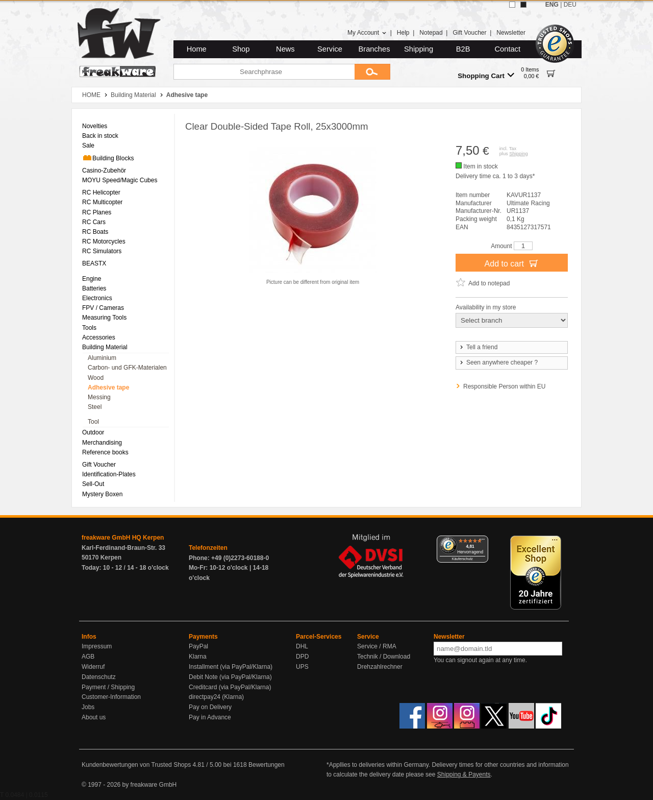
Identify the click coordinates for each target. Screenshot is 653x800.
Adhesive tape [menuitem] (108, 387)
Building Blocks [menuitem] (108, 158)
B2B (463, 49)
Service (329, 49)
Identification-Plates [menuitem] (109, 474)
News (285, 49)
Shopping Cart (486, 75)
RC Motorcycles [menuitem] (103, 241)
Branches (374, 49)
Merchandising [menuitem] (102, 442)
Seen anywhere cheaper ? (498, 362)
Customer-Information (111, 696)
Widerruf (93, 666)
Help (403, 32)
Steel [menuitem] (95, 406)
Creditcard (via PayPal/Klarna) (230, 687)
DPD (302, 656)
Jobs (88, 707)
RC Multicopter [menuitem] (102, 202)
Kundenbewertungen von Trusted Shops (136, 764)
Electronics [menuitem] (97, 298)
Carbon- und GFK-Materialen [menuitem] (127, 367)
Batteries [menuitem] (94, 288)
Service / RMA (376, 646)
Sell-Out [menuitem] (93, 484)
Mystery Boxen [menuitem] (102, 494)
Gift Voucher (469, 32)
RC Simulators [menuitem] (101, 251)
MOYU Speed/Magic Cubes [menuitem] (119, 180)
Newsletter (510, 32)
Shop (240, 49)
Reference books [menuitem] (105, 452)
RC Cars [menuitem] (94, 222)
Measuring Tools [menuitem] (104, 317)
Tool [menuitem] (93, 421)
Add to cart (512, 263)
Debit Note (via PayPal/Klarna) (230, 677)
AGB (88, 656)
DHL (302, 646)
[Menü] (482, 542)
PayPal (198, 646)
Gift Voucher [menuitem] (99, 464)
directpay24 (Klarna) (216, 696)
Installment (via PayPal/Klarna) (230, 666)
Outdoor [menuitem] (93, 432)
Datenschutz (99, 677)
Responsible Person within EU (504, 386)
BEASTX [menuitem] (94, 263)
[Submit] (372, 72)
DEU (570, 4)
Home (197, 49)
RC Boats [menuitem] (95, 231)
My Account (367, 32)
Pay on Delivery (210, 707)
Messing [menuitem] (99, 397)
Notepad (430, 32)
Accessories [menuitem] (98, 337)
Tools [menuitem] (89, 327)
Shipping (418, 49)
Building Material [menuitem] (105, 347)
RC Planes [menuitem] (96, 212)
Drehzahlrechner (380, 666)
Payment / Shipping (108, 687)
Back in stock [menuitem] (100, 135)
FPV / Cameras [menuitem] (103, 307)
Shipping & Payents (464, 774)
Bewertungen (266, 764)
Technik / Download (383, 656)
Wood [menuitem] (96, 377)
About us (94, 717)
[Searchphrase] (264, 72)
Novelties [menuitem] (94, 126)
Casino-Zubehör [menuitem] (104, 170)
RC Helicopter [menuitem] (101, 192)
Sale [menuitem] (88, 145)
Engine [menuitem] (91, 278)
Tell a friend (478, 347)
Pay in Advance (210, 717)
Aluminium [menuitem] (102, 357)
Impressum (97, 646)
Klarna (198, 656)
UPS (302, 666)
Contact (508, 49)
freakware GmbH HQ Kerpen (123, 537)
